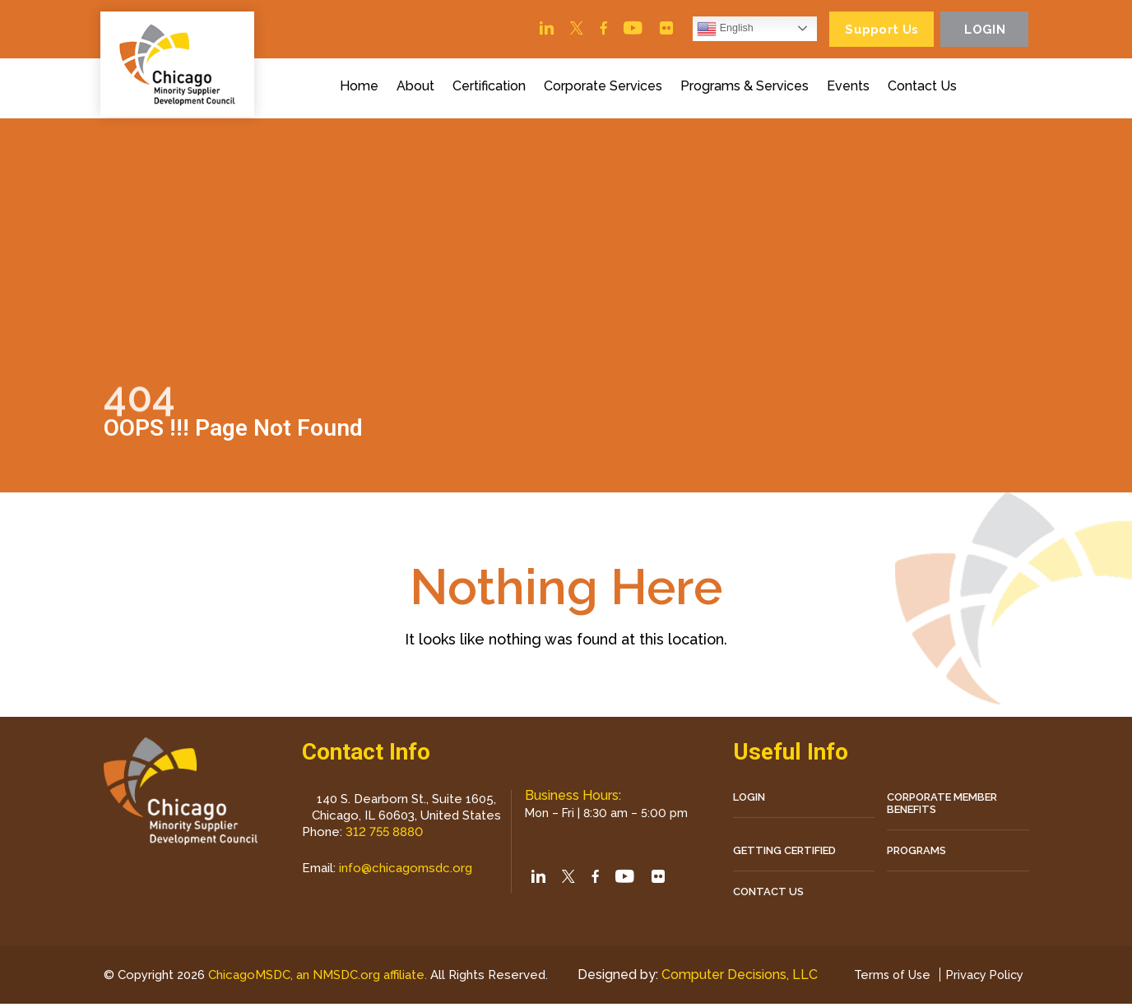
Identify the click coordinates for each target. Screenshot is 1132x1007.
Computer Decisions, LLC (735, 978)
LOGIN (749, 799)
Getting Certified (784, 853)
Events (850, 88)
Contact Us (924, 88)
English (714, 29)
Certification (491, 88)
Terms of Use (886, 978)
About (418, 88)
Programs (916, 853)
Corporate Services (605, 88)
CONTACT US (768, 894)
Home (361, 88)
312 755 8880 (384, 834)
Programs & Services (747, 88)
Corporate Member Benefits (942, 805)
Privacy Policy (982, 978)
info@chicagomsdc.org (405, 870)
